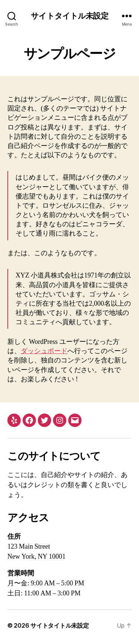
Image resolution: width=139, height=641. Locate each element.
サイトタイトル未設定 (69, 16)
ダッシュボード (44, 351)
